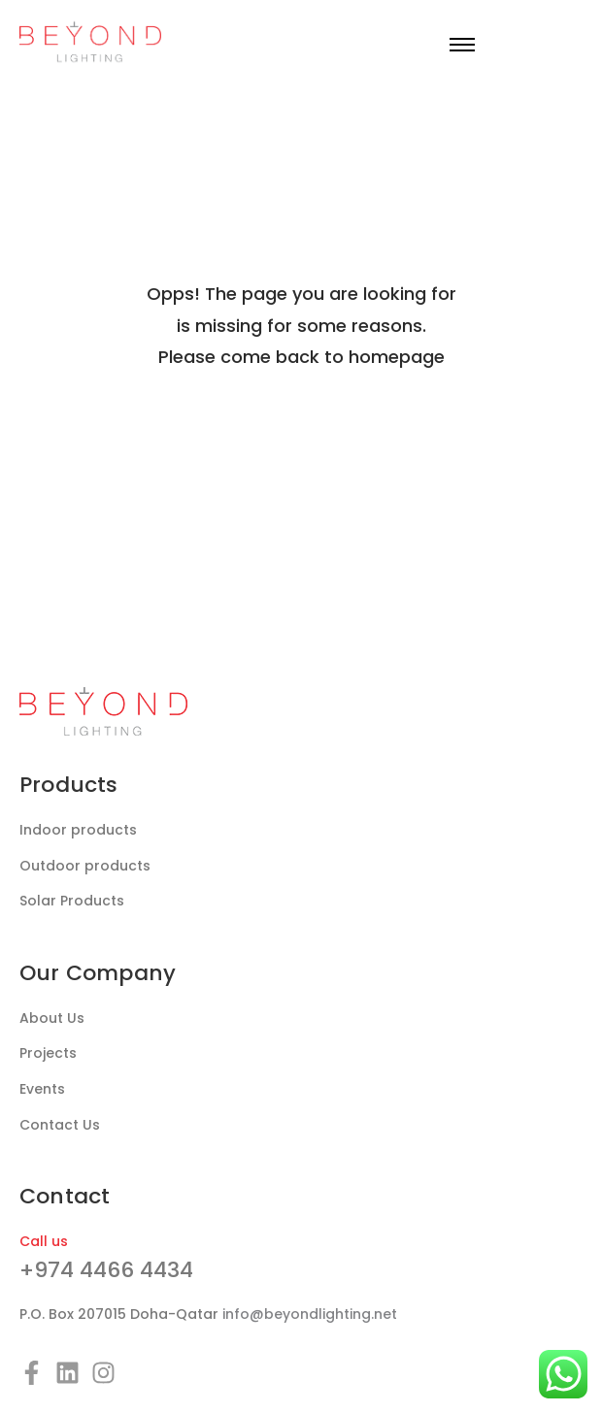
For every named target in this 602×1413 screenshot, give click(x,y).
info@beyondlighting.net (309, 1314)
